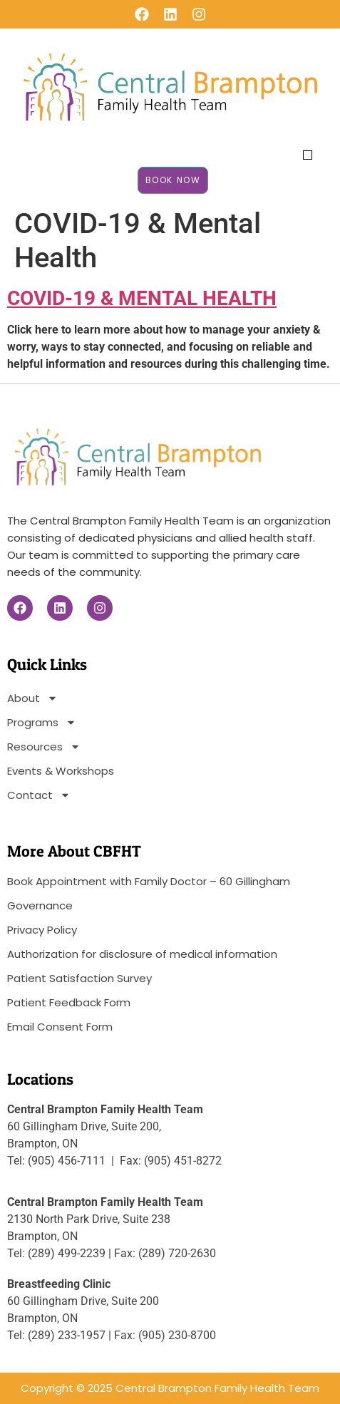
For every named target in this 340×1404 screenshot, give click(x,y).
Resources (44, 747)
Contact (39, 795)
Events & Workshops (60, 770)
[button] (307, 155)
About (32, 698)
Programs (41, 723)
